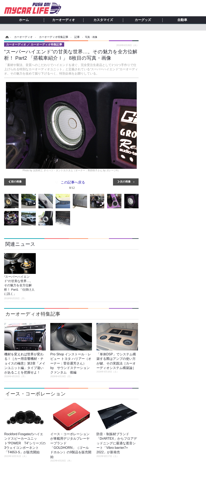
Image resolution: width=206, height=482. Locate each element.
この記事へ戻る (73, 185)
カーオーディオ (63, 20)
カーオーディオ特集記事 (32, 314)
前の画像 (16, 181)
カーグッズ (143, 20)
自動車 (182, 20)
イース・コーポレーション (35, 393)
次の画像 (125, 181)
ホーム (24, 20)
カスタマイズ (103, 20)
